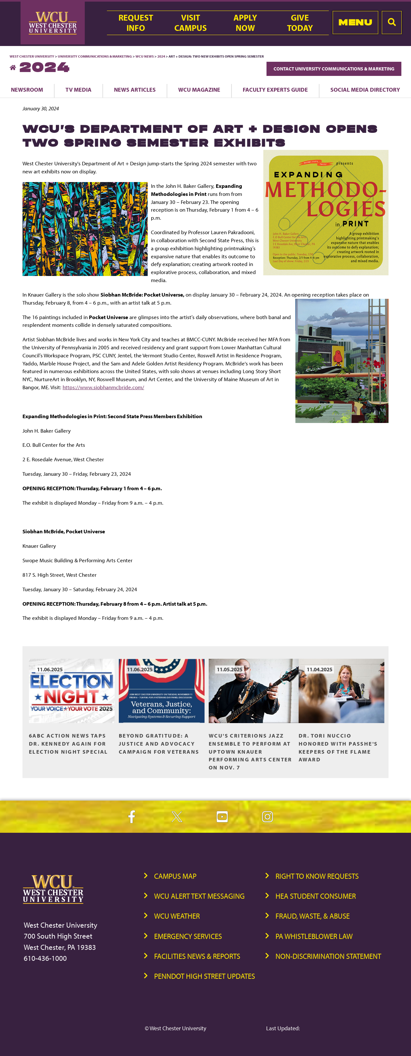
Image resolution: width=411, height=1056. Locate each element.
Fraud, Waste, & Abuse (312, 916)
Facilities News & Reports (197, 956)
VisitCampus (190, 23)
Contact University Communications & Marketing (334, 69)
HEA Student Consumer (315, 896)
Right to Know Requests (317, 876)
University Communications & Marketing (95, 56)
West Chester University (32, 56)
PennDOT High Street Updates (204, 976)
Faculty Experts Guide (275, 89)
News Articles (135, 89)
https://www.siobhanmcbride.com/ (103, 387)
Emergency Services (188, 936)
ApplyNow (245, 23)
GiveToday (300, 23)
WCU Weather (177, 916)
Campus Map (175, 876)
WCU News (145, 56)
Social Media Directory (365, 89)
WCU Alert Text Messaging (199, 896)
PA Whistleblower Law (314, 936)
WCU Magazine (199, 89)
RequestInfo (135, 23)
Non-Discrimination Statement (328, 956)
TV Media (79, 89)
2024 (161, 56)
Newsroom (27, 89)
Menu (355, 22)
